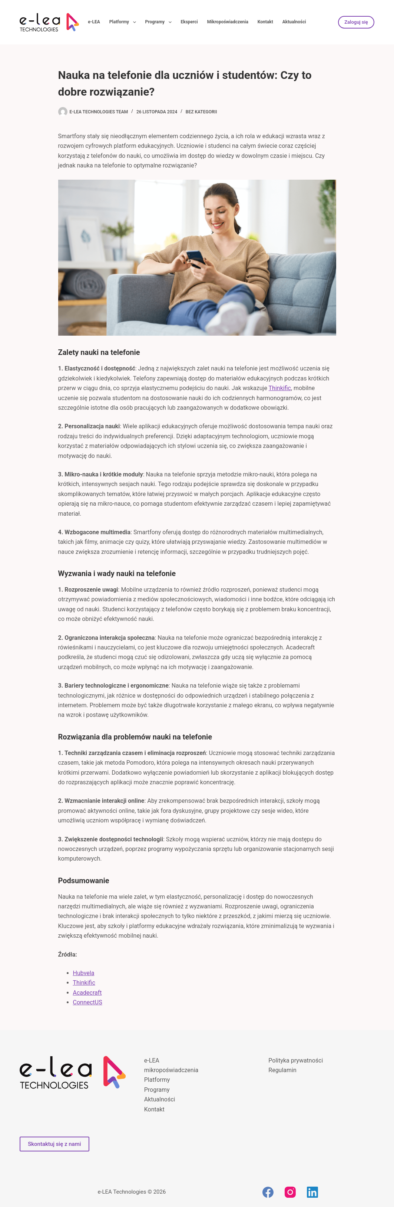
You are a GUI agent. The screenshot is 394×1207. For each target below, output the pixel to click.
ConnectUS (87, 1002)
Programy (160, 22)
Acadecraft (87, 992)
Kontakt (265, 21)
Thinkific (280, 388)
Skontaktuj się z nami (54, 1144)
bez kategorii (201, 111)
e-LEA (94, 21)
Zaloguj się (356, 22)
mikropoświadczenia (171, 1070)
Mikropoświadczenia (227, 21)
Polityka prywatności (295, 1060)
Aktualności (294, 21)
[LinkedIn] (312, 1192)
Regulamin (282, 1070)
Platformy (124, 22)
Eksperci (189, 21)
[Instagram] (290, 1192)
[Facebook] (268, 1192)
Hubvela (84, 973)
